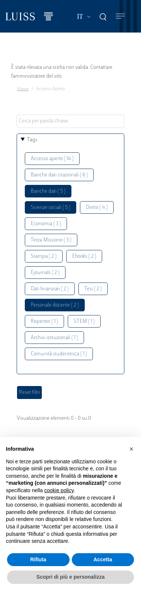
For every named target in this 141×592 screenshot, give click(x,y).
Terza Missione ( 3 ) (51, 240)
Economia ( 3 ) (46, 224)
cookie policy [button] (59, 490)
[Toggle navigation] (120, 16)
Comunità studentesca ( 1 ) (59, 354)
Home (22, 89)
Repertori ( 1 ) (44, 321)
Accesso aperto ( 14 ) (52, 159)
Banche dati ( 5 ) (48, 191)
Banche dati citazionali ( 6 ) (59, 175)
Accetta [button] (102, 559)
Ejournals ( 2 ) (45, 272)
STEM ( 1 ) (84, 321)
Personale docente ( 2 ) (55, 305)
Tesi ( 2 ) (93, 289)
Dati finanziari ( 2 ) (50, 289)
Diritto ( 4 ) (97, 207)
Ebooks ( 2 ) (84, 256)
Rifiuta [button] (38, 559)
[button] (131, 449)
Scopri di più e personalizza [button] (70, 577)
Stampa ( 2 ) (44, 256)
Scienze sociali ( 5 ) (50, 207)
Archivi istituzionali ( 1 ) (54, 338)
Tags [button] (32, 140)
